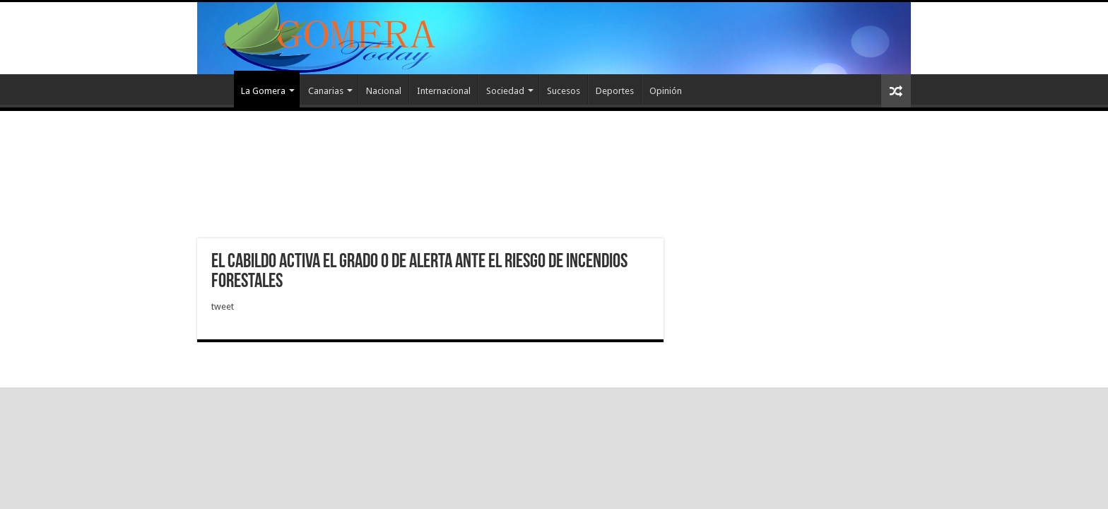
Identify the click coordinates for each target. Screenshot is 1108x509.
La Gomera (263, 91)
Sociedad (505, 91)
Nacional (383, 91)
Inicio (215, 89)
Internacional (444, 91)
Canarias (325, 91)
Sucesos (563, 91)
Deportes (615, 91)
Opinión (665, 91)
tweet (222, 306)
